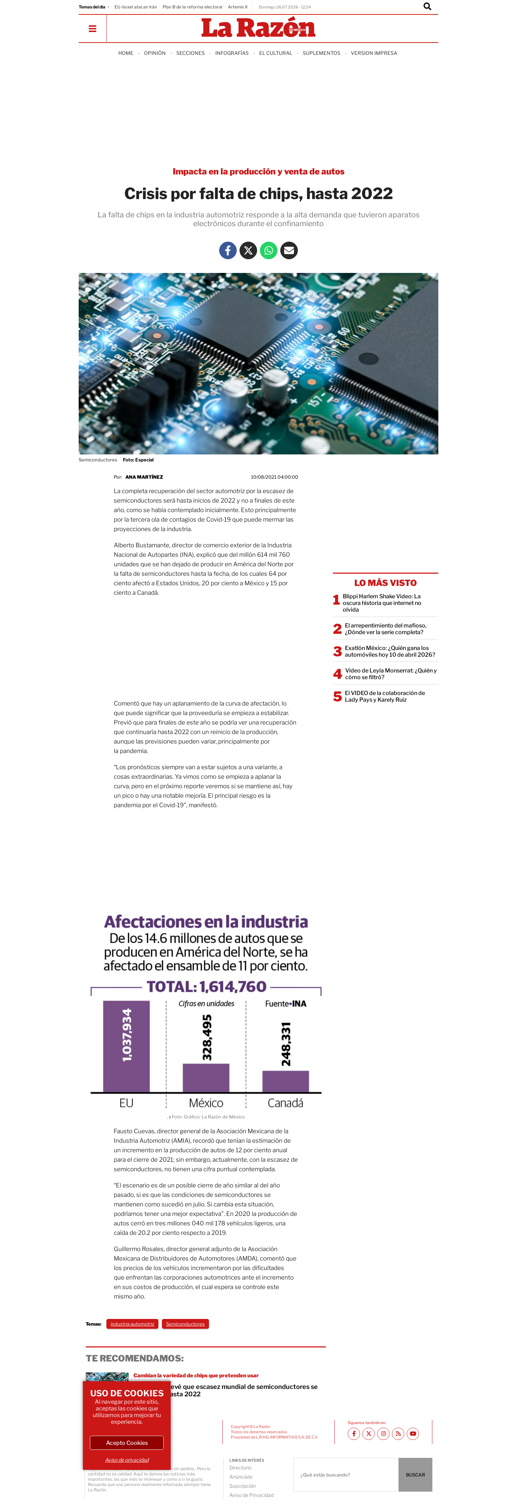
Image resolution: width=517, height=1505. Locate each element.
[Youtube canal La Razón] (413, 1434)
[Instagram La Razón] (383, 1434)
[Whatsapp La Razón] (268, 250)
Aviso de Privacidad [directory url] (251, 1495)
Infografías (232, 53)
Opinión (155, 53)
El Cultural (275, 53)
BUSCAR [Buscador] (415, 1475)
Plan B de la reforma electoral (192, 6)
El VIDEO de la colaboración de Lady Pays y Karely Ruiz (385, 696)
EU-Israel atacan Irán (135, 6)
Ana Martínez (144, 477)
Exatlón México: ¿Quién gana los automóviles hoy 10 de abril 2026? (390, 651)
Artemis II (237, 6)
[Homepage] (258, 27)
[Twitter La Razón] (248, 250)
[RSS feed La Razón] (398, 1434)
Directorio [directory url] (240, 1468)
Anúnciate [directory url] (241, 1477)
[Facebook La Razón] (228, 250)
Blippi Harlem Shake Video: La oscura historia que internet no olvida (382, 603)
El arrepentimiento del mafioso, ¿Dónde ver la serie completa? (386, 629)
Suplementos (321, 53)
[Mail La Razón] (289, 250)
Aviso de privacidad (127, 1460)
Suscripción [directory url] (242, 1486)
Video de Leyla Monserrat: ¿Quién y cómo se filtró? (391, 674)
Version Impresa (374, 53)
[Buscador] (427, 7)
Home (125, 53)
